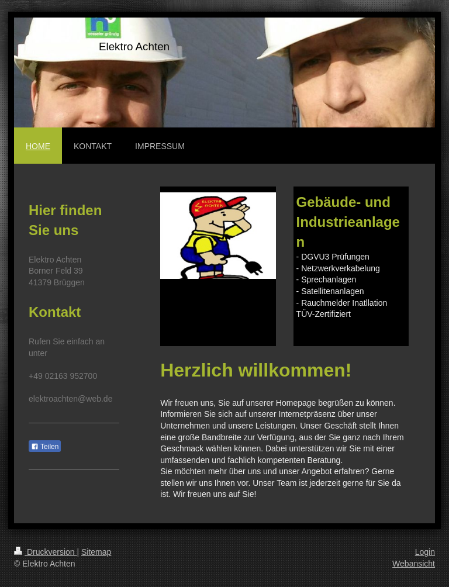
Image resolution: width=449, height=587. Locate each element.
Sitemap (96, 552)
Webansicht (413, 563)
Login (425, 552)
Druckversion (45, 552)
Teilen (44, 447)
